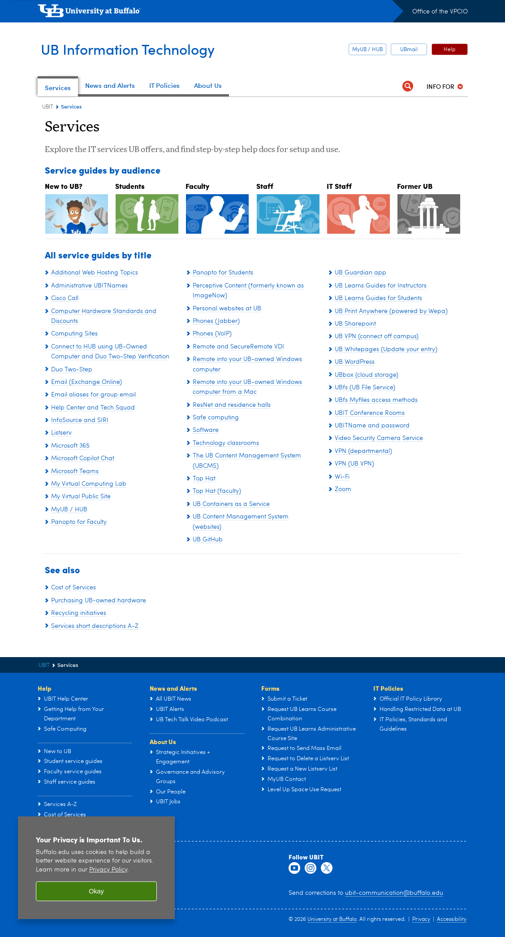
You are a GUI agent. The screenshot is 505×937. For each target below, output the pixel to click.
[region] (96, 867)
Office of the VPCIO (440, 12)
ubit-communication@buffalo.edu (394, 893)
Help (449, 49)
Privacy (421, 919)
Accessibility (451, 919)
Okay (96, 891)
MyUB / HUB (367, 49)
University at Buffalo (332, 919)
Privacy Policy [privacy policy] (108, 870)
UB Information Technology (138, 48)
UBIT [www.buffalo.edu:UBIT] (47, 107)
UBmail (409, 49)
